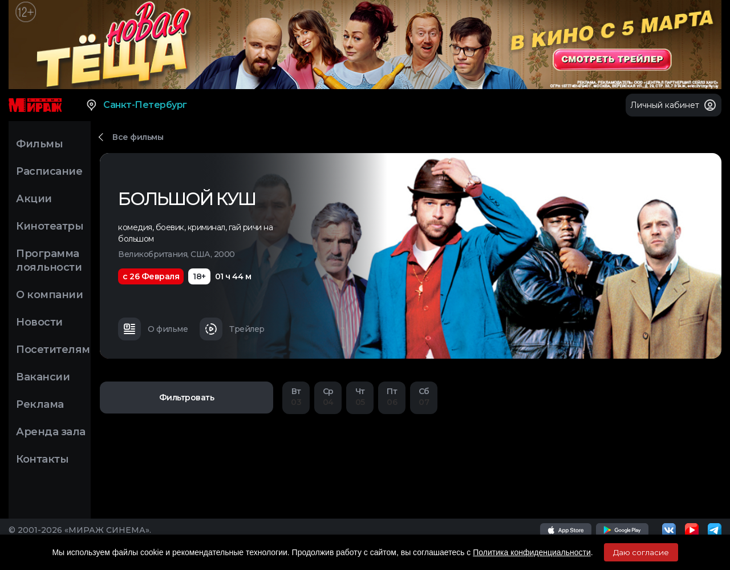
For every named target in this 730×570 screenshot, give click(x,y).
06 (392, 396)
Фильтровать (186, 397)
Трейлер (232, 329)
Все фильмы (137, 137)
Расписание (49, 171)
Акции (34, 198)
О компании (49, 294)
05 (360, 396)
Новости (39, 322)
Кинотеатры (49, 226)
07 (424, 396)
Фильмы (39, 144)
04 (328, 396)
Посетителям (53, 349)
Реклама (40, 404)
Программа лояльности (49, 260)
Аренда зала (51, 432)
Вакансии (43, 377)
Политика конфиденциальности (532, 552)
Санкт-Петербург (136, 105)
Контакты (42, 459)
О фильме (153, 329)
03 (296, 396)
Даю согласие (641, 552)
